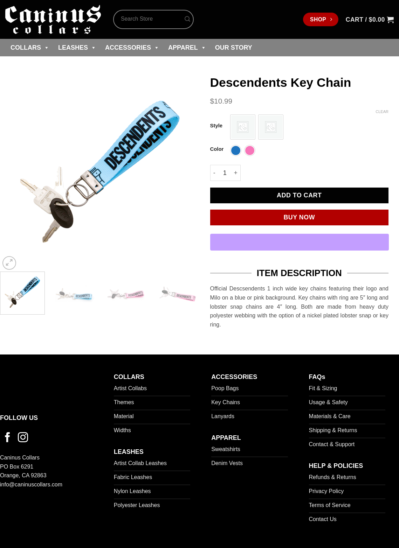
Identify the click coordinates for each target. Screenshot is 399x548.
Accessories (132, 47)
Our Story (233, 47)
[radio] (243, 127)
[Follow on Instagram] (23, 438)
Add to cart (299, 195)
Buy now (299, 217)
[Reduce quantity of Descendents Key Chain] (214, 173)
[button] (370, 19)
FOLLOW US (19, 417)
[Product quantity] (225, 173)
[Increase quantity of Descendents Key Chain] (235, 173)
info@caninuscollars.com (31, 484)
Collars (30, 47)
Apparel (187, 47)
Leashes (77, 47)
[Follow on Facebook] (7, 438)
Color (217, 149)
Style (216, 125)
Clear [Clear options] (382, 112)
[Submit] (187, 20)
